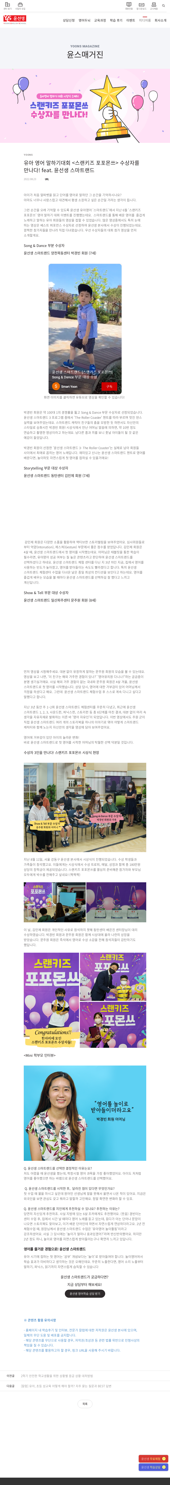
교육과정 (100, 20)
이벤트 (130, 20)
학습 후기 (116, 20)
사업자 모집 (20, 5)
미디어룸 (145, 20)
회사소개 (161, 20)
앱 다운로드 (141, 5)
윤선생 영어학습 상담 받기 (85, 1293)
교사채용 (154, 5)
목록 (85, 1404)
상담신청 (69, 20)
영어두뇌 (85, 20)
